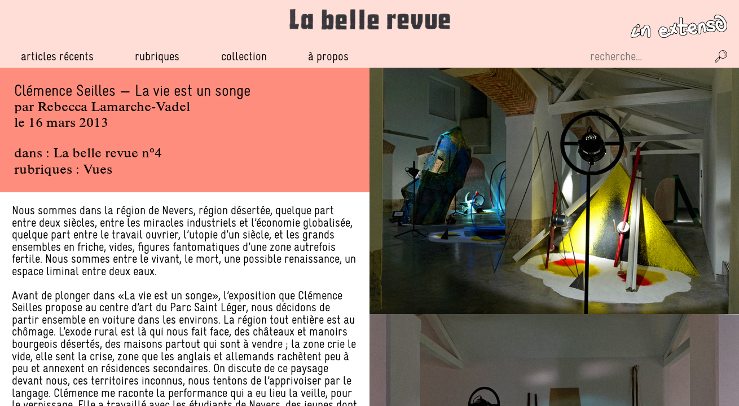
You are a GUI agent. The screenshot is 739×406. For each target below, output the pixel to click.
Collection (244, 56)
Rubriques (157, 56)
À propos (328, 56)
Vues (97, 170)
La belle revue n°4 (107, 154)
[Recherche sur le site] (647, 56)
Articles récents (57, 56)
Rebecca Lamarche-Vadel (113, 108)
